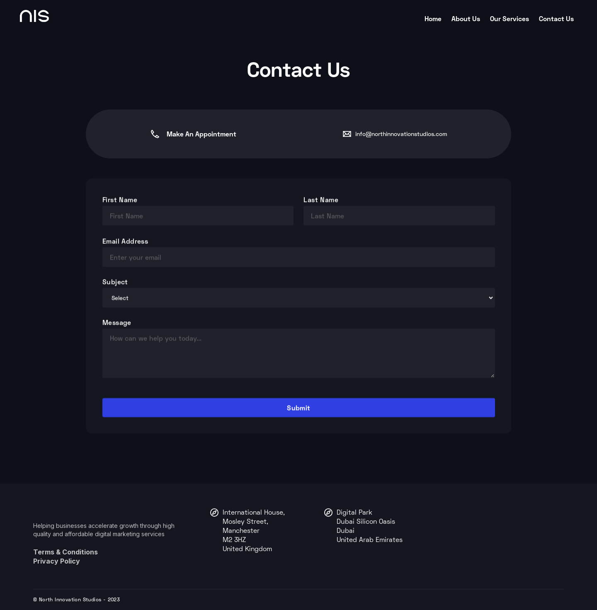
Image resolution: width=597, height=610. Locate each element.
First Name (119, 199)
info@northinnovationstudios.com (401, 133)
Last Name (320, 199)
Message (116, 322)
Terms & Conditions (65, 552)
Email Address (125, 241)
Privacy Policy (56, 561)
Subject (115, 281)
